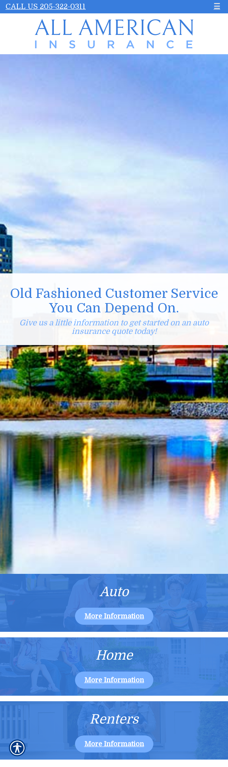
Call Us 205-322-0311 (46, 6)
